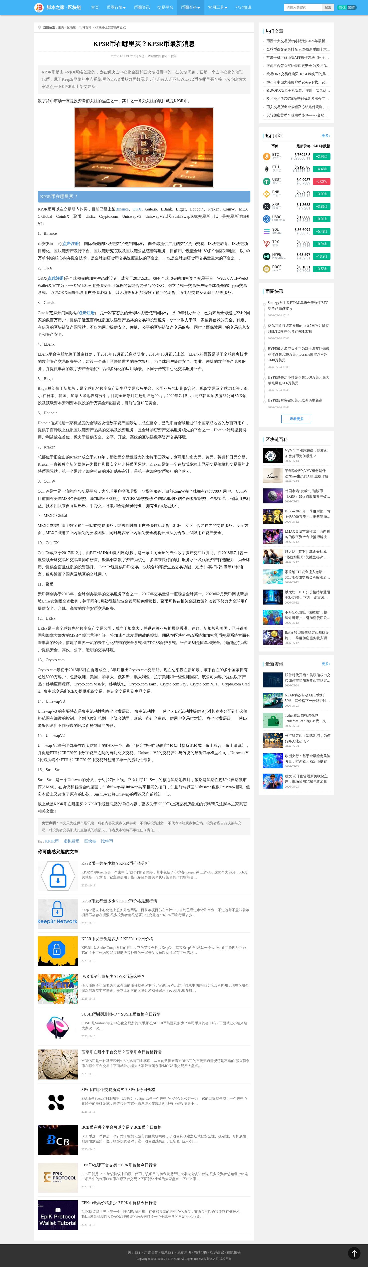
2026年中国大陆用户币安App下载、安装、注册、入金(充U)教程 (315, 82)
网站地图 (201, 1252)
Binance (122, 209)
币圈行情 (115, 7)
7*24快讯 (243, 7)
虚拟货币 (72, 841)
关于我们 (135, 1252)
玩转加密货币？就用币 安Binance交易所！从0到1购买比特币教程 (316, 115)
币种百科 (85, 27)
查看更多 (297, 419)
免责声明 (184, 1252)
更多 (325, 136)
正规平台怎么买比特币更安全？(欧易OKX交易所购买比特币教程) (316, 66)
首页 (95, 7)
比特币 (107, 841)
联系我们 (168, 1252)
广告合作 (151, 1252)
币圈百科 (189, 7)
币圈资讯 (142, 7)
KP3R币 (52, 841)
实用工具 (216, 7)
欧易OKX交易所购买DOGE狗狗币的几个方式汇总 (304, 74)
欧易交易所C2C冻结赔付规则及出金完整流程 (301, 99)
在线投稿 (234, 1252)
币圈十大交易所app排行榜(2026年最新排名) (299, 41)
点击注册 (71, 243)
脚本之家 (56, 7)
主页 (61, 27)
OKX (137, 209)
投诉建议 (217, 1252)
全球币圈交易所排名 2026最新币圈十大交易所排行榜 (307, 49)
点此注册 (56, 278)
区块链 (74, 7)
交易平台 (165, 7)
